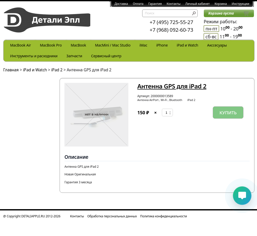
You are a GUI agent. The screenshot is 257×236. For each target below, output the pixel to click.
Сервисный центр (106, 55)
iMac (143, 45)
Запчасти (74, 55)
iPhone (162, 45)
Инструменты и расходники (34, 55)
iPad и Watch (187, 45)
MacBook (78, 45)
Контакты (174, 4)
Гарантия (155, 4)
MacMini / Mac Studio (113, 45)
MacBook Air (20, 45)
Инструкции (240, 4)
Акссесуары (217, 45)
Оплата (138, 4)
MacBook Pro (51, 45)
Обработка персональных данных (112, 216)
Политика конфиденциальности (163, 216)
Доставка (121, 4)
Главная (11, 70)
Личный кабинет (197, 4)
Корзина (221, 4)
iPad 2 (56, 70)
